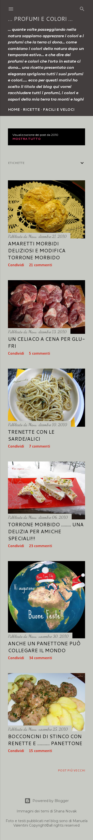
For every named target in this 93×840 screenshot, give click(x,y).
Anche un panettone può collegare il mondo (44, 647)
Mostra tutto (26, 139)
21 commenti (40, 265)
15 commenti (40, 751)
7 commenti (39, 447)
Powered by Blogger (47, 801)
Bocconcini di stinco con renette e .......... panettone (45, 740)
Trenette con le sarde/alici (31, 435)
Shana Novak (65, 811)
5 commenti (39, 354)
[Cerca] (82, 8)
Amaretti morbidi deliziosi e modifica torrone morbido (36, 250)
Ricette (31, 109)
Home (14, 109)
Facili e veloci (58, 109)
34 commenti (40, 658)
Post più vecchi (71, 770)
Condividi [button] (16, 265)
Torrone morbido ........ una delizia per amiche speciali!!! (46, 531)
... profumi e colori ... (40, 19)
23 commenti (40, 546)
